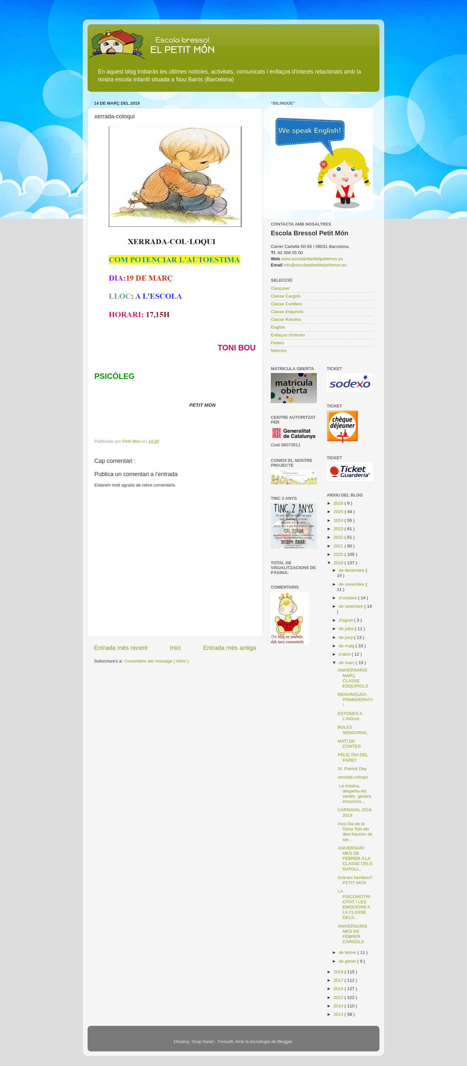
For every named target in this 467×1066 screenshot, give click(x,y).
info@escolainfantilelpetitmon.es (315, 265)
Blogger (284, 1041)
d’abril (345, 654)
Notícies (279, 350)
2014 (338, 1005)
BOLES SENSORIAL (352, 730)
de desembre (352, 570)
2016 (338, 988)
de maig (347, 645)
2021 (338, 546)
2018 (338, 971)
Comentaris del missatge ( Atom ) (156, 661)
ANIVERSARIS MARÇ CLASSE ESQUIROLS (353, 678)
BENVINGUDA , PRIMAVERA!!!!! (355, 699)
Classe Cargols (286, 296)
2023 (338, 528)
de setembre (352, 606)
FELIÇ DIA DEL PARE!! (353, 757)
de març (347, 662)
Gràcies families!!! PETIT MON (355, 880)
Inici (175, 647)
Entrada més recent (121, 647)
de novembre (352, 584)
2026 (338, 503)
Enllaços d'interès (288, 335)
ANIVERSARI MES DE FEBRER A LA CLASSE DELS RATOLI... (355, 859)
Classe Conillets (286, 303)
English (278, 327)
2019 (338, 562)
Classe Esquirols (287, 311)
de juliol (347, 628)
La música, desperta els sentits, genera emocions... (354, 793)
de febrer (348, 952)
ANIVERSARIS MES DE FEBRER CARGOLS (352, 934)
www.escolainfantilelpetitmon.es (312, 258)
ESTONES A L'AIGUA (350, 716)
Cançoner (280, 288)
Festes (277, 342)
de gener (348, 961)
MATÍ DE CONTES (349, 744)
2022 (338, 537)
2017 (338, 980)
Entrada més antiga (229, 647)
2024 (338, 520)
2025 (338, 511)
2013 (338, 1014)
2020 (338, 554)
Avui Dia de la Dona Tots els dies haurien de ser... (355, 831)
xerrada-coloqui (353, 777)
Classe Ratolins (286, 319)
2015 (338, 997)
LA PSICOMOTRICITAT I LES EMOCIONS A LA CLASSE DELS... (354, 904)
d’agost (346, 620)
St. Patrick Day (352, 768)
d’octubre (348, 597)
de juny (346, 637)
